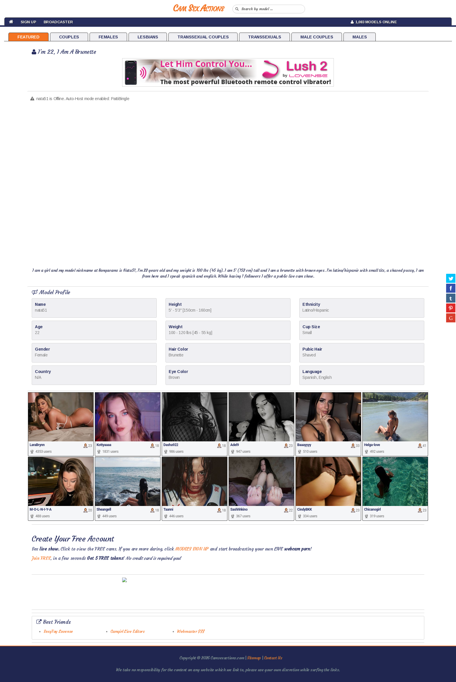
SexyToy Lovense (58, 631)
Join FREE (41, 558)
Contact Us (273, 657)
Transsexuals (264, 37)
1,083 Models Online (374, 22)
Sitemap (254, 657)
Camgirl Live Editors (128, 631)
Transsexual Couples (203, 37)
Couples (69, 37)
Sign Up (28, 22)
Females (108, 37)
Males (359, 37)
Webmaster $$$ (191, 631)
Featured (28, 37)
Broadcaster (58, 22)
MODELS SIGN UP (192, 549)
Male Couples (316, 37)
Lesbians (148, 37)
